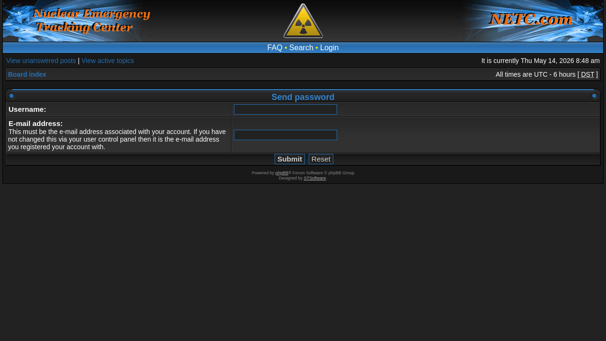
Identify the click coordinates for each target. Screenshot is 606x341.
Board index (27, 74)
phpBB (282, 172)
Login (329, 48)
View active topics (107, 60)
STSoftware (315, 178)
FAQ (275, 48)
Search (301, 48)
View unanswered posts (41, 60)
